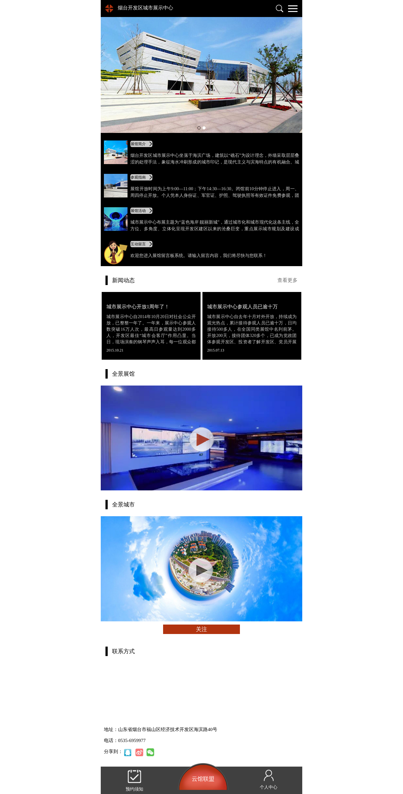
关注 (201, 629)
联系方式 (123, 651)
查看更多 (287, 280)
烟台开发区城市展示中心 (145, 7)
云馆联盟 (203, 779)
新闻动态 (123, 280)
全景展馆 (123, 374)
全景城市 (123, 504)
